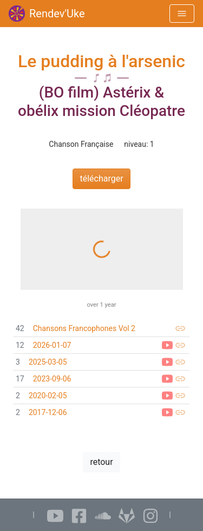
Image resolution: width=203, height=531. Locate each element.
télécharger (101, 178)
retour (101, 462)
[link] (101, 328)
